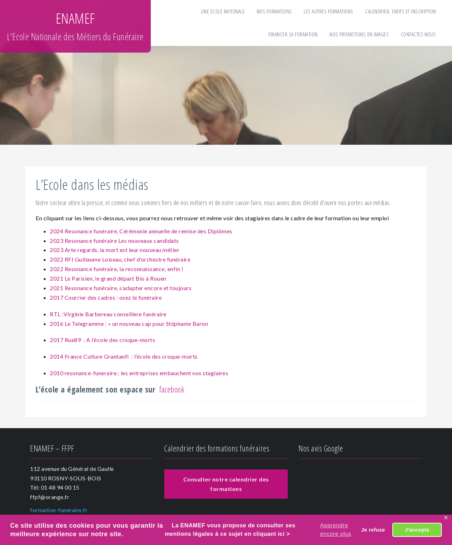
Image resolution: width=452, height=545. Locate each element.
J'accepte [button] (417, 530)
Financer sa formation (293, 34)
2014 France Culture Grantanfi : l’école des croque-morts (124, 356)
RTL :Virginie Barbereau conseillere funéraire (108, 314)
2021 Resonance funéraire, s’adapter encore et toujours (120, 288)
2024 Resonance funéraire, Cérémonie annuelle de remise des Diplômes (141, 231)
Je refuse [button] (373, 530)
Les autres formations (328, 11)
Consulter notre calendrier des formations (226, 484)
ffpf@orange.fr (49, 496)
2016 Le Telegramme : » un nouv (91, 323)
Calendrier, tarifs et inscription (400, 11)
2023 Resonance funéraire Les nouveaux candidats (114, 240)
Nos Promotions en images (359, 34)
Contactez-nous (418, 34)
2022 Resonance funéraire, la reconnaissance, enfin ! (116, 268)
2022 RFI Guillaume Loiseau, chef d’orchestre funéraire (120, 259)
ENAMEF (75, 18)
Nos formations (274, 11)
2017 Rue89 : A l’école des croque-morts (102, 339)
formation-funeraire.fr (59, 510)
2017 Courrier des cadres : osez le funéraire (106, 297)
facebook (171, 389)
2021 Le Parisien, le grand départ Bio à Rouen (108, 278)
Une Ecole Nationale (223, 11)
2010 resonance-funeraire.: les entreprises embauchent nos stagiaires (139, 373)
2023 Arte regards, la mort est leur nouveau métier (115, 249)
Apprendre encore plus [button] (335, 529)
